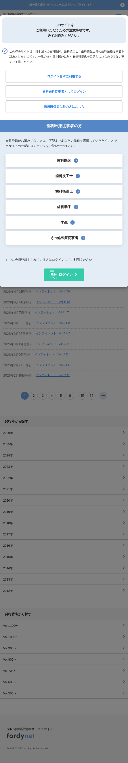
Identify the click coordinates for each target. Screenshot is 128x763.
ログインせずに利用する (64, 76)
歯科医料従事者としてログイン (64, 91)
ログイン (66, 274)
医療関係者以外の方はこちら (64, 106)
